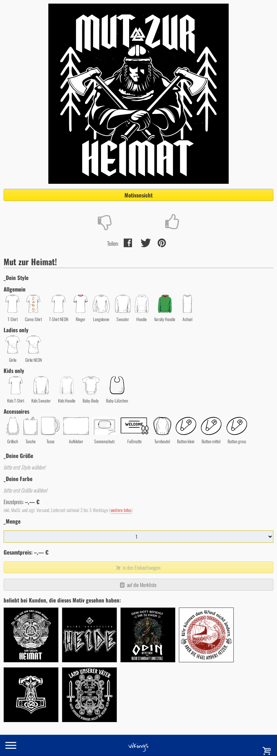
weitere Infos (121, 510)
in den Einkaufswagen (138, 567)
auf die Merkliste (138, 584)
